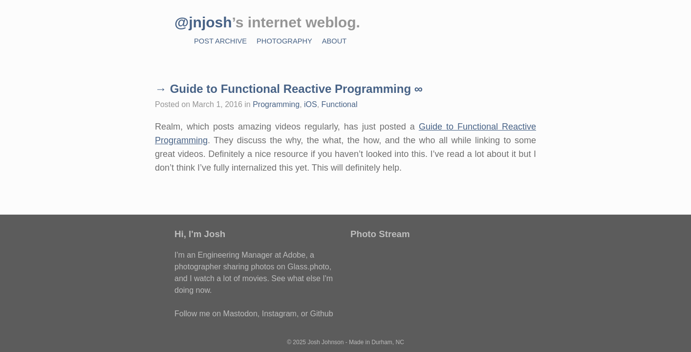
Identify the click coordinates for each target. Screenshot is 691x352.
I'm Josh (207, 234)
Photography (284, 41)
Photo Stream (380, 234)
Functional (340, 104)
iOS (310, 104)
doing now (192, 290)
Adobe (294, 255)
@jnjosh (203, 22)
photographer (197, 267)
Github (321, 313)
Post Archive (220, 41)
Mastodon (240, 313)
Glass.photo (308, 267)
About (334, 41)
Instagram (279, 313)
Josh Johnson (325, 342)
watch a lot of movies (230, 278)
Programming (276, 104)
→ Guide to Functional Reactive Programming (283, 88)
